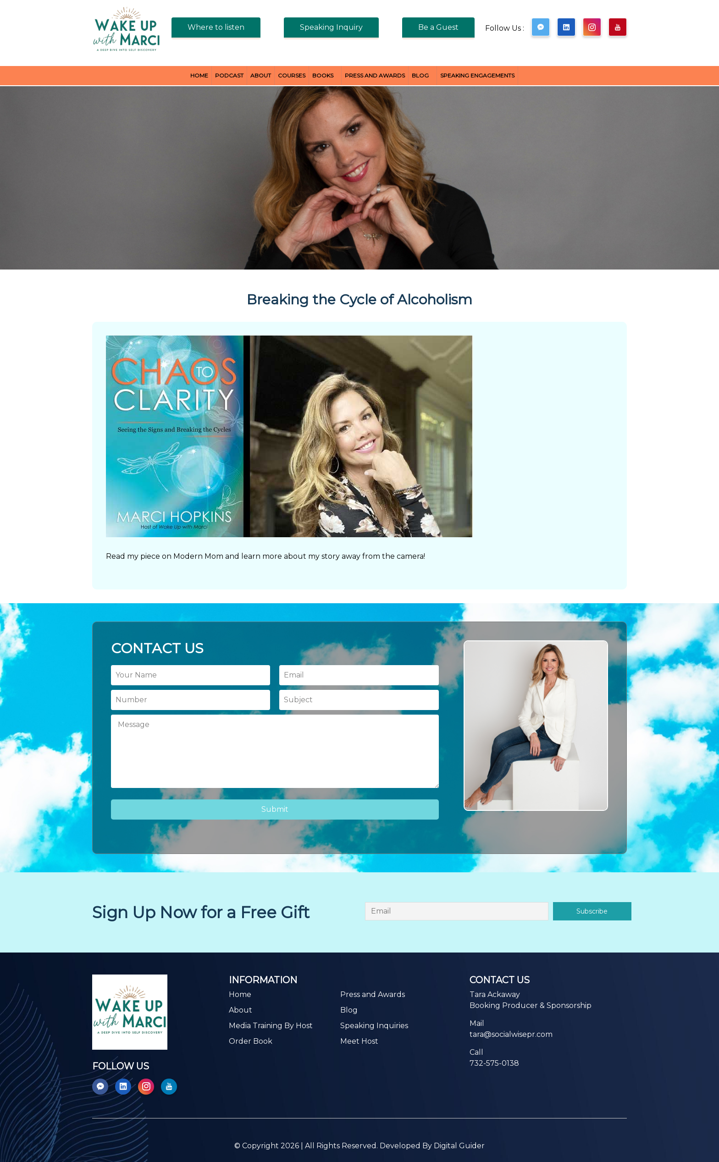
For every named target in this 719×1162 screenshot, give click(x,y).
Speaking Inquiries (374, 1025)
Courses (291, 75)
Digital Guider (459, 1145)
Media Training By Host (271, 1025)
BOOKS (322, 75)
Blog (420, 75)
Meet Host (359, 1041)
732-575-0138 (494, 1063)
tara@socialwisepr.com (511, 1034)
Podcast (229, 75)
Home (199, 75)
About (260, 75)
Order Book (250, 1041)
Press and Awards (375, 75)
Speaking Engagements (477, 75)
